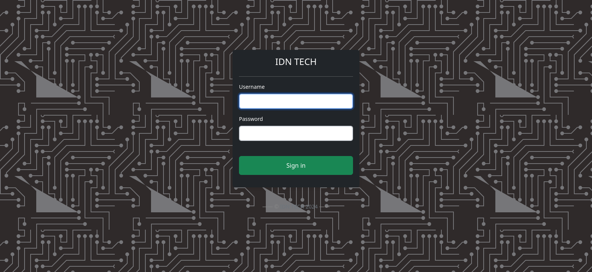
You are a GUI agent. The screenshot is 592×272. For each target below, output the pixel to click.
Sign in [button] (296, 165)
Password (251, 118)
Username (252, 86)
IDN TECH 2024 (299, 206)
